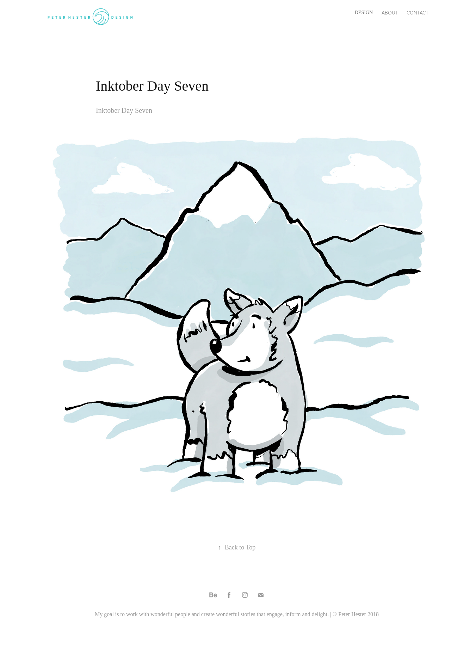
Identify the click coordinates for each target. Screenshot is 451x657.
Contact (417, 12)
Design (364, 12)
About (390, 12)
